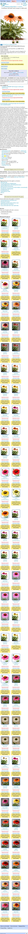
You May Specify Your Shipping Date (8, 183)
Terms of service (13, 926)
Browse (9, 1)
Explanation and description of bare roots (10, 202)
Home (2, 6)
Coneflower (20, 6)
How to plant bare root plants (7, 204)
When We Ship (4, 182)
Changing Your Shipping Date (7, 188)
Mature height (5, 158)
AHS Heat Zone (5, 154)
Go (21, 3)
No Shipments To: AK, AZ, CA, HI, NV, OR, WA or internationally (14, 187)
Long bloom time (5, 165)
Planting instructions (5, 201)
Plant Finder (3, 1)
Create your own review (6, 211)
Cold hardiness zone (6, 150)
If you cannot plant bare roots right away (9, 205)
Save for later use (4, 66)
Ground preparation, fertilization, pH (8, 200)
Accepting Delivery (5, 190)
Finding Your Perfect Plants (11, 6)
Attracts (3, 163)
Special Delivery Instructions (7, 186)
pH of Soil (4, 162)
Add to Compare (4, 68)
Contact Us (9, 928)
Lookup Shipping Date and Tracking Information (11, 184)
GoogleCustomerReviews (25, 4)
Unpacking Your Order (5, 191)
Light (3, 156)
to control (8, 177)
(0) (23, 1)
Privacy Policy (3, 928)
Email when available (5, 62)
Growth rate (4, 157)
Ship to (14, 1)
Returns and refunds (5, 926)
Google (14, 72)
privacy (17, 75)
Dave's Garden (20, 72)
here (9, 81)
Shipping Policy (21, 926)
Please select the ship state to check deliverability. (12, 64)
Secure (10, 73)
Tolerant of (4, 161)
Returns (2, 192)
